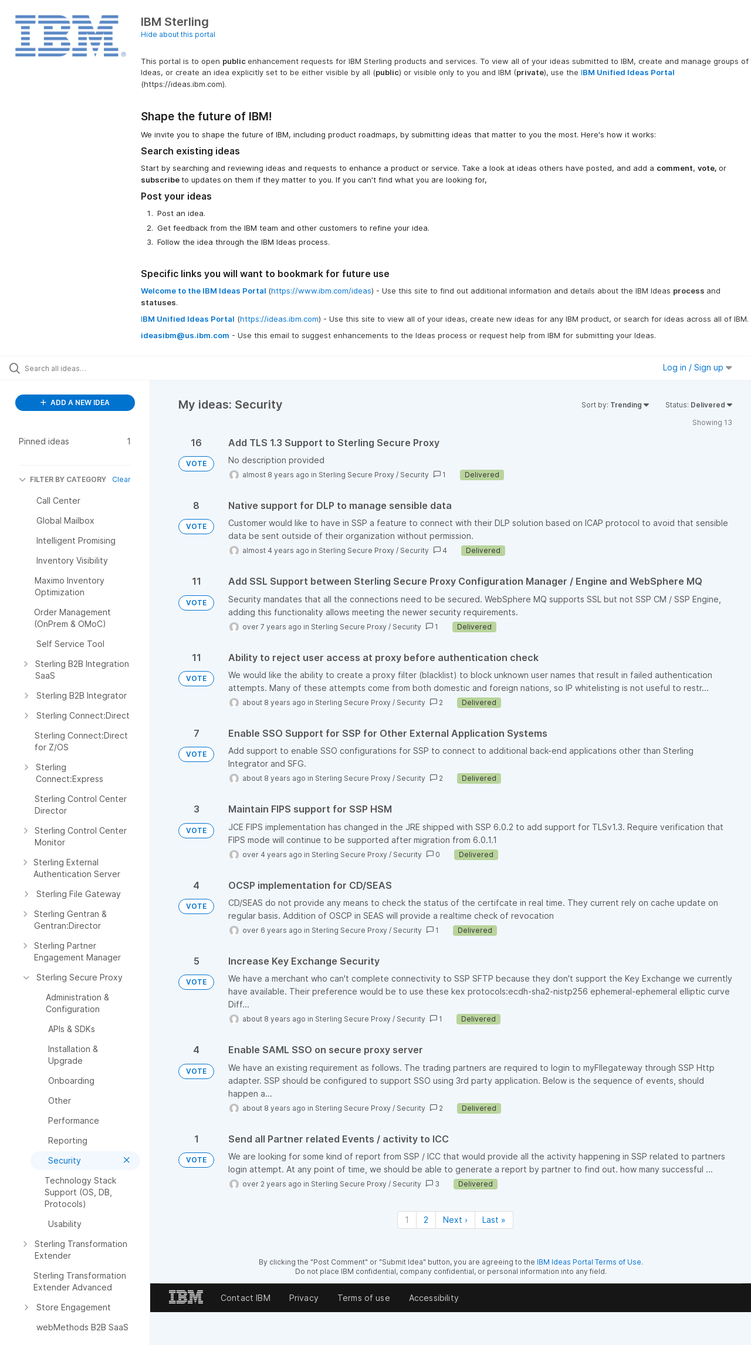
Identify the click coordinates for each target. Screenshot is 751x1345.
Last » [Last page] (494, 1220)
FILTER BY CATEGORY (62, 479)
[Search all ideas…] (90, 368)
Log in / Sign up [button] (697, 367)
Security (414, 474)
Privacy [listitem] (304, 1298)
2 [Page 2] (426, 1220)
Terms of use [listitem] (363, 1298)
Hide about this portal (178, 34)
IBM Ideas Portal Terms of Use (589, 1262)
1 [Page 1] (407, 1220)
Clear (121, 479)
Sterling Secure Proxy (356, 474)
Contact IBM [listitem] (245, 1298)
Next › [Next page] (455, 1220)
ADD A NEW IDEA (75, 402)
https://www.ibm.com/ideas (321, 290)
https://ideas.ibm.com (279, 318)
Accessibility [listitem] (434, 1298)
